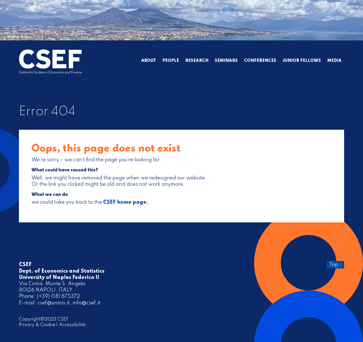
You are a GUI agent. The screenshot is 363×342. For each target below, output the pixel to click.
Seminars (226, 61)
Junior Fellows (302, 61)
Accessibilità (72, 325)
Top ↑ (335, 264)
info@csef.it (87, 303)
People (170, 61)
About (148, 61)
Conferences (260, 61)
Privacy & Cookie (37, 325)
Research (196, 61)
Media (334, 61)
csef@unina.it (54, 303)
